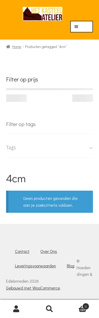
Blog (70, 265)
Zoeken (49, 309)
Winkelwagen (77, 305)
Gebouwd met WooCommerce (33, 288)
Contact (22, 251)
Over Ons (48, 251)
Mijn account (16, 309)
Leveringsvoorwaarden (35, 265)
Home (16, 46)
